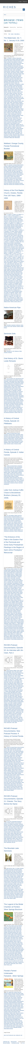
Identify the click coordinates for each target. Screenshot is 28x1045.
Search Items (19, 27)
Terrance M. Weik (17, 443)
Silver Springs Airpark (16, 1022)
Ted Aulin (19, 288)
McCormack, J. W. (7, 601)
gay (7, 85)
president (15, 702)
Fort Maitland (20, 585)
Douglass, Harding (17, 933)
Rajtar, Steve (16, 833)
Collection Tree (6, 1041)
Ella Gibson (17, 437)
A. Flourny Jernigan (15, 215)
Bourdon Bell (6, 873)
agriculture (11, 164)
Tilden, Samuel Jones (14, 717)
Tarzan (12, 958)
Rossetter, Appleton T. (8, 615)
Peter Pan (19, 114)
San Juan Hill (14, 713)
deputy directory (20, 381)
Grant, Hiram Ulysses (12, 689)
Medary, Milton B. (15, 885)
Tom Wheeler (11, 292)
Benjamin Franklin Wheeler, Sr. (10, 227)
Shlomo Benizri (7, 123)
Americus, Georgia (10, 568)
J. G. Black (9, 253)
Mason (9, 600)
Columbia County (7, 579)
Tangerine (11, 529)
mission (9, 606)
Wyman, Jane (9, 964)
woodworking (6, 484)
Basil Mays (13, 224)
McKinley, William (18, 697)
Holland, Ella (9, 592)
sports (14, 779)
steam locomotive (13, 781)
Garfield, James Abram (8, 688)
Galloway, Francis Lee (17, 587)
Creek (13, 236)
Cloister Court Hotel (8, 929)
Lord (8, 267)
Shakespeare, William (11, 838)
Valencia (16, 531)
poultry (5, 179)
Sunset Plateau (7, 894)
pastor (14, 278)
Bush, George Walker (19, 675)
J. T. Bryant (13, 257)
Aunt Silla (10, 927)
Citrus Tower (18, 996)
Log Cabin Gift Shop (8, 943)
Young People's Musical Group (17, 639)
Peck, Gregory (12, 946)
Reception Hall (14, 949)
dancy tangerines (11, 520)
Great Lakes (18, 761)
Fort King (22, 936)
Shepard (19, 121)
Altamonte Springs (16, 60)
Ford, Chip (12, 469)
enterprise (21, 240)
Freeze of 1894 (7, 245)
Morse (20, 885)
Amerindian (19, 218)
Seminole (9, 121)
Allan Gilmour (10, 60)
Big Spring (14, 927)
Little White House (11, 697)
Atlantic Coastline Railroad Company (15, 166)
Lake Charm (17, 263)
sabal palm (20, 890)
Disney (5, 382)
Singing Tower (21, 891)
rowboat (19, 773)
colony (10, 236)
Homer (5, 88)
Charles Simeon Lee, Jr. (8, 232)
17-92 (7, 378)
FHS (13, 825)
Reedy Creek (19, 704)
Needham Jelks (7, 272)
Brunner (14, 68)
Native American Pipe (12, 307)
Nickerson (9, 112)
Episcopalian (9, 583)
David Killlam (9, 76)
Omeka (23, 1043)
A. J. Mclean (8, 58)
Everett (12, 82)
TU (15, 408)
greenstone (13, 325)
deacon (9, 237)
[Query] (14, 9)
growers (20, 246)
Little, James (10, 594)
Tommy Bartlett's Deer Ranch (9, 1025)
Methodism (6, 605)
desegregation (6, 757)
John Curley (18, 94)
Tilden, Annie (9, 839)
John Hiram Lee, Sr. (15, 259)
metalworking (21, 471)
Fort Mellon (6, 587)
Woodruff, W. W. (20, 637)
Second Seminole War (8, 837)
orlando (12, 112)
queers (5, 115)
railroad (17, 179)
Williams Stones (7, 301)
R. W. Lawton (15, 280)
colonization (6, 236)
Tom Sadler (18, 132)
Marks (8, 597)
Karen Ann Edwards (20, 98)
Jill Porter (9, 91)
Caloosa (16, 231)
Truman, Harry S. (13, 718)
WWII (16, 722)
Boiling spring (6, 928)
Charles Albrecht (7, 71)
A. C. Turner (8, 215)
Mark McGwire (17, 106)
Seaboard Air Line (18, 951)
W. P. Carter (16, 296)
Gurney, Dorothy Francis (15, 881)
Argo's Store (14, 220)
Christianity (20, 232)
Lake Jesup (14, 266)
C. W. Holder (11, 231)
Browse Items (14, 1041)
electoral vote (20, 684)
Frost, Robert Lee (14, 687)
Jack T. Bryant (9, 258)
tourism (5, 718)
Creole (9, 877)
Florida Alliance (20, 386)
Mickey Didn (16, 110)
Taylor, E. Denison (19, 895)
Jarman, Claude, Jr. (17, 941)
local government (9, 172)
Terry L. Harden (7, 130)
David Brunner (10, 75)
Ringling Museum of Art (16, 1018)
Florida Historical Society (19, 825)
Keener (11, 99)
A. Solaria (21, 217)
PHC (11, 396)
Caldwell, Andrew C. (11, 574)
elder (13, 581)
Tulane (17, 408)
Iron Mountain (14, 882)
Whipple (14, 632)
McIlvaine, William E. (15, 601)
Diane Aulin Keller (12, 239)
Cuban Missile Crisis (13, 381)
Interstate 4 (15, 390)
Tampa (16, 129)
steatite (21, 326)
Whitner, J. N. (6, 635)
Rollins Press (9, 180)
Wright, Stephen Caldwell (9, 790)
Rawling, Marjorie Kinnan (16, 947)
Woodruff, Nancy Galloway (11, 637)
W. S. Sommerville (10, 297)
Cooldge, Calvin (13, 876)
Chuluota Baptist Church (12, 233)
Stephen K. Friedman (12, 127)
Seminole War (10, 181)
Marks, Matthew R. (17, 598)
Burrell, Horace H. (13, 874)
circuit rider (18, 577)
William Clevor (13, 300)
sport (14, 181)
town (16, 181)
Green (5, 590)
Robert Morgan (15, 117)
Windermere (20, 531)
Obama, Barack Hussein (15, 700)
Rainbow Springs (11, 1016)
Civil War (8, 235)
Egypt (9, 758)
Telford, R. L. (14, 623)
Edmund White (11, 81)
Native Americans (18, 439)
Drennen (20, 80)
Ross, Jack (19, 835)
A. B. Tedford (18, 214)
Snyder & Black (19, 956)
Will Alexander (6, 300)
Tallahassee (6, 623)
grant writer (11, 388)
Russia (11, 774)
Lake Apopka (19, 593)
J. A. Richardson (18, 250)
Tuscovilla (6, 293)
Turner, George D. (12, 629)
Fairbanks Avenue (7, 386)
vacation (18, 718)
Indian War (18, 171)
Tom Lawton (6, 292)
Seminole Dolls (10, 334)
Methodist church (16, 605)
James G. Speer (16, 258)
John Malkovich (10, 95)
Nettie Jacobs (9, 274)
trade (23, 782)
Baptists (8, 224)
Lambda (12, 101)
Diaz (20, 78)
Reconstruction (15, 396)
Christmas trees (12, 996)
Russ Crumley (9, 119)
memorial (5, 829)
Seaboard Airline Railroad (9, 1020)
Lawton (17, 266)
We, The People (7, 963)
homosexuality (10, 88)
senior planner (12, 404)
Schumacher (6, 120)
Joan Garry (19, 93)
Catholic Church (7, 753)
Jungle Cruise (13, 942)
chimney (20, 753)
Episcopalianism (16, 583)
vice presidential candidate (13, 719)
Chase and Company (8, 518)
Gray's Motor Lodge (14, 938)
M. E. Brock (14, 267)
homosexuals (15, 88)
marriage (5, 600)
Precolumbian (6, 477)
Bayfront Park (20, 673)
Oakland (17, 609)
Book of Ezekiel (7, 872)
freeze (10, 521)
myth (12, 831)
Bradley (5, 68)
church (8, 577)
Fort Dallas (15, 585)
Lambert (14, 884)
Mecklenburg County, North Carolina (11, 603)
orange (5, 175)
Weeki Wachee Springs (8, 1028)
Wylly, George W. (7, 639)
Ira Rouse (9, 250)
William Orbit (11, 137)
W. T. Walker (17, 297)
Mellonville (20, 603)
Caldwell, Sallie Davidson (12, 576)
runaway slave (18, 712)
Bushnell (21, 435)
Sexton (16, 284)
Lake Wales (10, 884)
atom (5, 1035)
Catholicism (13, 753)
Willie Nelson (17, 137)
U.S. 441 (21, 960)
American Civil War (12, 218)
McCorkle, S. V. (20, 600)
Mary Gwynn (13, 269)
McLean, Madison (11, 602)
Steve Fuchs (18, 127)
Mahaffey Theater (7, 104)
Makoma (20, 104)
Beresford (13, 570)
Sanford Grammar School (9, 399)
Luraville (15, 594)
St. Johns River (19, 285)
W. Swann (10, 134)
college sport (6, 755)
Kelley (15, 99)
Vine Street (20, 482)
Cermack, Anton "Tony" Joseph (14, 676)
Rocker (20, 117)
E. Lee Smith (11, 240)
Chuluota (5, 233)
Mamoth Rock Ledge (16, 943)
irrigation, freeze (10, 523)
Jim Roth (18, 91)
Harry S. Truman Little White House (11, 692)
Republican (6, 705)
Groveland (13, 246)
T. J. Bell (10, 288)
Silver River (17, 954)
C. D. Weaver (9, 230)
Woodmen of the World (19, 184)
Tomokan (16, 292)
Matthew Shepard (11, 107)
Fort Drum (16, 244)
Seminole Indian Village (12, 953)
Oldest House (13, 1014)
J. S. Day (9, 257)
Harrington (20, 590)
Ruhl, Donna (19, 477)
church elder (12, 577)
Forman (15, 82)
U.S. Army (18, 629)
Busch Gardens (20, 68)
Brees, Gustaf (6, 874)
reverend (17, 282)
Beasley (16, 224)
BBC (9, 749)
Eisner (21, 81)
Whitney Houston (7, 136)
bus (12, 752)
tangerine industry (17, 529)
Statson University (10, 287)
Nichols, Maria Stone (18, 607)
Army (18, 568)
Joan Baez (15, 93)
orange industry (7, 176)
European (12, 468)
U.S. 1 (15, 959)
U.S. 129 (19, 959)
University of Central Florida (11, 786)
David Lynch (14, 76)
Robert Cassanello (15, 442)
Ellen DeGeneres (7, 82)
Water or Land (19, 839)
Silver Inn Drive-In (10, 954)
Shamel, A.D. (6, 529)
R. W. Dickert (10, 280)
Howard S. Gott (14, 249)
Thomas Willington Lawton (17, 291)
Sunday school (13, 622)
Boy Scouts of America (8, 167)
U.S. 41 (17, 960)
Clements (8, 72)
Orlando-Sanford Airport (13, 394)
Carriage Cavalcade (20, 994)
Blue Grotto (19, 927)
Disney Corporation (11, 382)
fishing (14, 686)
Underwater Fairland (8, 962)
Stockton (12, 620)
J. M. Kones (16, 254)
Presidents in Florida (12, 704)
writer (13, 722)
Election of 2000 (7, 684)
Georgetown (6, 388)
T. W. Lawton (14, 288)
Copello (21, 72)
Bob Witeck (11, 67)
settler (5, 838)
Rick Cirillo (9, 116)
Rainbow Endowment (16, 115)
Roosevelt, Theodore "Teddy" (9, 712)
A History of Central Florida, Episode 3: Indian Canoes (14, 452)
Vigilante (16, 412)
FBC (21, 241)
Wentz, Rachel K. (16, 787)
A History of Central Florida (11, 433)
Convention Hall (7, 997)
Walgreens (15, 134)
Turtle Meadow (11, 959)
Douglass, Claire (10, 933)
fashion (19, 758)
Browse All (6, 27)
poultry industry (10, 179)
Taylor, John (6, 897)
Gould (20, 588)
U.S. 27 (10, 960)
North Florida (12, 609)
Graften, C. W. (21, 589)
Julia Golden (9, 262)
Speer (9, 619)
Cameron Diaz (7, 69)
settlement (8, 618)
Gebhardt (11, 85)
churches (19, 233)
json (14, 1035)
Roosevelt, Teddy (20, 710)
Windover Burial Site (13, 788)
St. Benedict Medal (19, 779)
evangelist (14, 584)
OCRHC (5, 441)
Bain (20, 63)
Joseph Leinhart (17, 261)
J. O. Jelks (20, 256)
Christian (15, 232)
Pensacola (18, 610)
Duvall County (6, 468)
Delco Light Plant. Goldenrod (17, 237)
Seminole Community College (9, 402)
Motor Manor (6, 946)
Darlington (10, 580)
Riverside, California (15, 527)
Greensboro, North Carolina (12, 590)
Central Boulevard (10, 467)
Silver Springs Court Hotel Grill (10, 956)
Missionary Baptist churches (17, 270)
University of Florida (12, 411)
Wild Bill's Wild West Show (12, 841)
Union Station (14, 962)
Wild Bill (5, 841)
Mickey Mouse (17, 768)
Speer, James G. (13, 619)
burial (10, 752)
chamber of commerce (17, 167)
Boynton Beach (20, 67)
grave (14, 761)
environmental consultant (18, 383)
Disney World (17, 382)
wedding (18, 631)
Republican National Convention (15, 705)
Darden (19, 73)
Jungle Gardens (20, 1007)
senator (7, 404)
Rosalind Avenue (13, 835)
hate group (11, 762)
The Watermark (17, 130)
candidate (6, 676)
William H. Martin (19, 300)
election (14, 683)
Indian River (17, 695)
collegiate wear (18, 755)
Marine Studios (16, 1010)
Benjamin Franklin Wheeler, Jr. (17, 226)
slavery (7, 285)
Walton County (10, 631)
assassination (8, 671)
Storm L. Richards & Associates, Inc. (16, 407)
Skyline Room (12, 1023)
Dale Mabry (10, 73)
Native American (20, 174)
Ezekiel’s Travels (7, 385)
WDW (19, 412)
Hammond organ (14, 248)
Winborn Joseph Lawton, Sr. (16, 301)
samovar (17, 775)
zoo (21, 412)
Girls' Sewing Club (7, 171)
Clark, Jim (7, 679)
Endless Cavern (14, 934)
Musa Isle (18, 1012)
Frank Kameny (11, 84)
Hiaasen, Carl (6, 695)
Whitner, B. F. (13, 633)
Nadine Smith (10, 111)
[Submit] (24, 9)
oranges (5, 276)
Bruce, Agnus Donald (8, 572)
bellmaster (9, 871)
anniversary (6, 220)
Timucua (18, 480)
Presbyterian (9, 611)
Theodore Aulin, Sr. (7, 291)
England (16, 758)
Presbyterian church (16, 611)
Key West (10, 696)
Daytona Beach (7, 77)
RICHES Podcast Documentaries (15, 708)
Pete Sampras (14, 114)
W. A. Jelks (10, 293)
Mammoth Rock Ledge (8, 1010)
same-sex (15, 119)
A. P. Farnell (9, 217)
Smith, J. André (10, 778)
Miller (20, 110)
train (18, 784)
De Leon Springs (18, 822)
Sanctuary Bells (7, 891)
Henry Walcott (21, 248)
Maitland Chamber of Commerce (10, 174)
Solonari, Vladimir (17, 778)
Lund (11, 267)
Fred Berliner (17, 84)
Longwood (17, 103)
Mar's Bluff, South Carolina (13, 596)
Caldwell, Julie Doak (11, 575)
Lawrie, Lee (19, 884)
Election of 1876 (20, 683)
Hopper (19, 388)
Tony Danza (9, 133)
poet (9, 702)
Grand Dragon (20, 760)
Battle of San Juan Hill (13, 673)
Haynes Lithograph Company (14, 1006)
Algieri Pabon (18, 59)
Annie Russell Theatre (8, 63)
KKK (5, 765)
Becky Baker (10, 64)
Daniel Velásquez (11, 437)
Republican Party (7, 706)
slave (5, 285)
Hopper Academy (7, 390)
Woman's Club (12, 184)
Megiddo (12, 108)
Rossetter (20, 614)
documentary (19, 467)
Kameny (14, 98)
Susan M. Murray (10, 129)
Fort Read (11, 587)
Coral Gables (16, 680)
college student (12, 755)
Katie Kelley (6, 439)
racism (5, 771)
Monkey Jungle (13, 1012)
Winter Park (6, 184)
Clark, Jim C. (12, 679)
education (10, 170)
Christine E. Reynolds (15, 71)
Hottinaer (20, 88)
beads (11, 749)
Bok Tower (14, 871)
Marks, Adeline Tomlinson (15, 597)
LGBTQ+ (8, 103)
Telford (10, 623)
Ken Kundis (18, 99)
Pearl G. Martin (19, 278)
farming (13, 170)
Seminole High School (14, 403)
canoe (5, 467)
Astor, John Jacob (15, 671)
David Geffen (15, 75)
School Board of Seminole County (12, 400)
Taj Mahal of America (19, 894)
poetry (11, 702)
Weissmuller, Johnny (15, 963)
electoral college (14, 684)
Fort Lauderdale (7, 687)
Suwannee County (20, 622)
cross (14, 756)
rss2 (21, 1035)
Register (25, 1)
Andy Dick (9, 62)
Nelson (11, 272)
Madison (18, 594)
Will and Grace (14, 136)
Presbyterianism (7, 613)
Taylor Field (6, 1024)
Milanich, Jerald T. (7, 472)
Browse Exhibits (6, 1043)
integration (16, 764)
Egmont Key (17, 81)
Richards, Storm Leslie (8, 398)
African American (9, 670)
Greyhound (6, 762)
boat (15, 749)
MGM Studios (19, 945)
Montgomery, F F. (15, 606)
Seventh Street (18, 404)
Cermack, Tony (7, 678)
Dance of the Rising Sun (15, 877)
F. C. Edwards (11, 241)
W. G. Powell (10, 295)
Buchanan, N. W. (11, 675)
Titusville (20, 717)
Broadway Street (11, 228)
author (20, 671)
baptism (9, 570)
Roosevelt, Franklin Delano (11, 710)
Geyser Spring (9, 1005)
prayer (16, 770)
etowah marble (20, 880)
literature (5, 697)
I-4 (11, 390)
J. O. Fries (15, 256)
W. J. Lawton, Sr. (10, 296)
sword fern (12, 894)
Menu (5, 14)
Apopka (10, 220)
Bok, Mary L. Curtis (11, 751)
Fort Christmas (10, 244)
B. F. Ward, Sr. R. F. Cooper (14, 222)
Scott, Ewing (12, 951)
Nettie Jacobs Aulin (16, 274)
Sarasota (19, 119)
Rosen (5, 119)
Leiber (11, 102)
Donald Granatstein (7, 80)
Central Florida (9, 379)
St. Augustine (12, 714)
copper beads (9, 756)
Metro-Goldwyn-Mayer (11, 945)
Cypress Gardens (7, 998)
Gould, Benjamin (7, 589)
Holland (5, 592)
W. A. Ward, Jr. (16, 293)
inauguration (12, 695)
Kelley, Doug (20, 764)
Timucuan (22, 480)
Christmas (22, 71)
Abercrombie (18, 58)
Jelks (20, 258)
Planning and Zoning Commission (15, 177)
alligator (14, 670)
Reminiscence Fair (11, 282)
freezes (11, 245)
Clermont (15, 235)
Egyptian (12, 758)
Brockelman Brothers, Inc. (17, 516)
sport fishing (10, 779)
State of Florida (9, 405)
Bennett (14, 64)
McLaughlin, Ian (15, 391)
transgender (17, 133)
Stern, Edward (17, 893)
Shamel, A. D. (18, 528)
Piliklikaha (6, 442)
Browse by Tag (13, 27)
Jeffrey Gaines (14, 90)
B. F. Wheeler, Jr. (11, 223)
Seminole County (11, 284)
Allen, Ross (8, 925)
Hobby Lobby (6, 940)
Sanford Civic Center (17, 398)
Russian (14, 774)
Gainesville (20, 687)
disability (18, 682)
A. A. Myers (13, 214)
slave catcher (18, 777)
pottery (9, 442)
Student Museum (7, 408)
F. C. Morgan (16, 241)
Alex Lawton (6, 218)
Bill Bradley (9, 65)
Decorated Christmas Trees (13, 932)
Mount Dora (12, 699)
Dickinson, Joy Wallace (8, 824)
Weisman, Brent (10, 787)
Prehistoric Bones (7, 947)
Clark (5, 72)
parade (16, 395)
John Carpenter (12, 94)
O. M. (21, 274)
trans (13, 133)
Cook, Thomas (7, 876)
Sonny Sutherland (11, 124)
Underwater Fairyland (17, 1027)
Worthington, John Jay (11, 842)
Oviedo (15, 276)
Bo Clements (6, 67)
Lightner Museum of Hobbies (15, 1009)
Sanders (12, 891)
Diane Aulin (6, 239)
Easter (10, 878)
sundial (21, 893)
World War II (9, 722)
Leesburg (6, 594)
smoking (18, 326)
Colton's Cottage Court (8, 930)
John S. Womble (10, 261)
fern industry (19, 170)
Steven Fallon (6, 128)
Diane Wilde (16, 78)
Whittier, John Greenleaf (12, 721)
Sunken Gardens (7, 958)
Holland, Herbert (16, 592)
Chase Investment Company (18, 518)
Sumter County (7, 622)
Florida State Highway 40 (9, 1003)
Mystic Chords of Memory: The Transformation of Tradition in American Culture (12, 830)
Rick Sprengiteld (14, 116)
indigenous (18, 325)
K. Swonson (14, 262)
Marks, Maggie (10, 598)
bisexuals (21, 65)
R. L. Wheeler (17, 279)
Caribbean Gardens (12, 994)
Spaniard (17, 478)
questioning (9, 115)
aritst (5, 749)
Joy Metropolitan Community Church (14, 97)
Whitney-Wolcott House (18, 298)
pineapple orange (7, 527)
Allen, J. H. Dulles (16, 868)
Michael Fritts (10, 110)
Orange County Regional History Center (15, 441)
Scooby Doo (11, 120)
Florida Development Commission (15, 1002)
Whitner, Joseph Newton (14, 635)
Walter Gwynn (10, 298)
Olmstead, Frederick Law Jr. (9, 889)
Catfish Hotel (18, 928)
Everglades (11, 585)
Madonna (21, 103)
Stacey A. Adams (12, 125)
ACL (7, 164)
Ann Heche (19, 62)
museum (9, 769)
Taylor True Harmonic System (9, 895)
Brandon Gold (10, 68)
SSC (5, 405)
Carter (14, 69)
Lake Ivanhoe (10, 827)
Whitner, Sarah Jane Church (15, 636)
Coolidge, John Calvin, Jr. (9, 680)
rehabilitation (21, 396)
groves (16, 246)
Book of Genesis (13, 872)
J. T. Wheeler (18, 257)
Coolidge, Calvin (18, 679)
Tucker (20, 292)
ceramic (17, 753)
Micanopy (6, 606)
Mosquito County (7, 271)
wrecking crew (20, 788)
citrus (5, 168)
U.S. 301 (14, 960)
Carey (11, 69)
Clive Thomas (13, 72)
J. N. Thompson (9, 256)
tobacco (5, 327)
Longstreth (13, 103)
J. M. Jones (11, 254)
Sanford (5, 616)
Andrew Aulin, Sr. (12, 219)
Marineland (21, 1010)
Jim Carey (14, 91)
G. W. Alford (16, 245)
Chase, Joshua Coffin (8, 519)
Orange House (10, 610)
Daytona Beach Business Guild (16, 77)
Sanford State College (18, 399)
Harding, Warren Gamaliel (10, 691)
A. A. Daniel (8, 214)
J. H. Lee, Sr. (18, 253)
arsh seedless (11, 515)
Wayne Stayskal (21, 134)
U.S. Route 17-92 (11, 409)
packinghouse (19, 525)
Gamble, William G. (14, 588)
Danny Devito (15, 73)
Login (20, 1)
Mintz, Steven (6, 699)
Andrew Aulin (6, 219)
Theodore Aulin (10, 289)
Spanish (20, 478)
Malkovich (6, 106)
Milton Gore (9, 270)
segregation (6, 777)
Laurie (8, 102)
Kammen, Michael (19, 826)
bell (13, 749)
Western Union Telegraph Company (16, 183)
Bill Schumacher (15, 65)
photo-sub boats (18, 946)
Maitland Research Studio (9, 768)
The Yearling (21, 958)
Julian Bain (10, 98)
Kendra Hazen (12, 439)
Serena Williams (14, 121)
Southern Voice (19, 124)
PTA (14, 179)
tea (21, 781)
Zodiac (14, 898)
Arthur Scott (19, 220)
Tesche (11, 130)
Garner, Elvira (17, 387)
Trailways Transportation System (10, 784)
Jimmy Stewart (9, 93)
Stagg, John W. (7, 620)
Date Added (16, 33)
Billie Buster (18, 227)
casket (22, 752)
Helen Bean (20, 86)
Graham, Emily (14, 760)
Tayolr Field (16, 958)
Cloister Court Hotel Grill (16, 929)
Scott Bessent (17, 120)
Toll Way (12, 408)
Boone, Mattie (19, 571)
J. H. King (14, 253)
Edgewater (6, 81)
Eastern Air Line (7, 934)
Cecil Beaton (18, 69)
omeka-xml (18, 1035)
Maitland (20, 172)
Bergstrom (19, 64)
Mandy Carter (11, 106)
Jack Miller (12, 89)
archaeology (19, 465)
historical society (16, 762)
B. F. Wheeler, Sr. (18, 223)
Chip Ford (6, 437)
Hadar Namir (12, 86)
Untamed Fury (21, 962)
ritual (11, 326)
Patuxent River (7, 396)
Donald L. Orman (19, 239)
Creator (12, 33)
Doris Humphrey (15, 80)
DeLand (17, 580)
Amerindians (18, 434)
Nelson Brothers (17, 272)
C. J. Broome (20, 230)
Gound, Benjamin (14, 589)
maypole (10, 391)
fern (16, 170)
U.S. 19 (6, 960)
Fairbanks (13, 385)
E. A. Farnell (6, 240)
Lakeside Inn (20, 696)
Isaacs (13, 250)
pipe (9, 326)
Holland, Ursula (14, 593)
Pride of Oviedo (7, 279)
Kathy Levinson (7, 99)
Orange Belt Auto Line (11, 175)
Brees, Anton (21, 873)
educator (5, 758)
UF (7, 411)
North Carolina (7, 609)
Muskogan (13, 271)
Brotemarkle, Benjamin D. (17, 821)
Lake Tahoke (14, 696)
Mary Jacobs (18, 269)
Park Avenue (20, 395)
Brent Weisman (16, 435)
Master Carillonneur (8, 885)
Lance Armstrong (17, 101)
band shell (18, 378)
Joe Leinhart (8, 259)
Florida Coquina (7, 881)
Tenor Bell (11, 897)
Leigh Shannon (16, 102)
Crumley (5, 73)
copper (5, 756)
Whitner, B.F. (18, 633)
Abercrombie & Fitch (8, 59)
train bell (20, 784)
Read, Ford (13, 613)
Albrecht (13, 59)
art (11, 351)
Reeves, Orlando (10, 834)
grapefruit (15, 521)
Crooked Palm (19, 997)
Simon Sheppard (13, 123)
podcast (16, 476)
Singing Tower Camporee (9, 893)
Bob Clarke (10, 435)
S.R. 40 (8, 951)
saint (5, 775)
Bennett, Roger (7, 674)
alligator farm (11, 992)
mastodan (6, 1011)
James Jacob (17, 89)
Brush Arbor (17, 228)
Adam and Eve (9, 868)
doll (13, 351)
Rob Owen (10, 117)
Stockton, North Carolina (19, 620)
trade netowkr (13, 783)
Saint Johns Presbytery (17, 615)
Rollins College (14, 773)
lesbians (20, 102)
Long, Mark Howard (14, 471)
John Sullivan (16, 95)
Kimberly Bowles (7, 101)
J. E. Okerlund (16, 252)
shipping (20, 284)
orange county (19, 175)
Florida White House (20, 686)
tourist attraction (18, 782)
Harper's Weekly (19, 691)
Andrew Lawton (19, 219)
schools (20, 283)
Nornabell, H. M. (17, 887)
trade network (19, 783)
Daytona (19, 76)
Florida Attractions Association (13, 936)
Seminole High (7, 403)
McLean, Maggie (19, 602)
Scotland (12, 616)
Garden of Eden (7, 937)
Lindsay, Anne (20, 827)
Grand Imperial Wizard (8, 761)
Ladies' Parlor (19, 942)
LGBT (5, 103)
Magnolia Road (16, 172)
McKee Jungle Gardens (12, 1011)
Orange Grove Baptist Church (15, 275)
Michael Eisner (17, 108)
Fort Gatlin (20, 244)
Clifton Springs (20, 235)
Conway (18, 72)
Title (9, 33)
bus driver (15, 752)
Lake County (7, 471)
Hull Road (17, 438)
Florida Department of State (9, 387)
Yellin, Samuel (10, 898)
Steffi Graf (18, 125)
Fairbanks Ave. (18, 385)
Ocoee (14, 524)
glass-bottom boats (14, 937)
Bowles (15, 67)
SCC (5, 400)
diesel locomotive (13, 757)
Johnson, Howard (7, 942)
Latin (9, 766)
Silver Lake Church (14, 618)
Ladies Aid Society (10, 263)
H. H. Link (9, 248)
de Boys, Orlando (10, 822)
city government (15, 168)
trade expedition (7, 783)
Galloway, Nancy (7, 588)
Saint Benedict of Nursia (11, 775)
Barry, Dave (6, 673)
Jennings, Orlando (12, 826)
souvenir (5, 779)
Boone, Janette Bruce (12, 571)
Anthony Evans (16, 63)
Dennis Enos (6, 78)
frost (12, 521)
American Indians (11, 434)
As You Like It (9, 821)
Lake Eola (6, 827)
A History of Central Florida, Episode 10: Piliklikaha (11, 420)
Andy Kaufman (14, 62)
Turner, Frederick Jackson (9, 481)
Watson (14, 631)
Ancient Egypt (6, 748)
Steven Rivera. (12, 128)
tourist (8, 718)
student (19, 781)
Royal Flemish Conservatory (12, 890)
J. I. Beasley (6, 254)
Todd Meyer (13, 132)
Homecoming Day (7, 249)
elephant (5, 686)
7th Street (11, 378)
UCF (15, 481)
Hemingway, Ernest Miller (17, 693)
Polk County (17, 889)
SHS (22, 404)
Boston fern (19, 872)
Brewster (5, 228)
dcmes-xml (11, 1035)
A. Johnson (14, 58)
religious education (10, 614)
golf (12, 171)
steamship (10, 715)
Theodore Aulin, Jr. (16, 289)
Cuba (15, 682)
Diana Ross (11, 78)
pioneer (5, 611)
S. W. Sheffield (15, 283)
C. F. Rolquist (14, 230)
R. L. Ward (12, 279)
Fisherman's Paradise (12, 1001)
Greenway (16, 388)
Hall (16, 86)
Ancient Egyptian (13, 748)
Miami (21, 605)
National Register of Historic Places (11, 392)
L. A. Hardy (20, 262)
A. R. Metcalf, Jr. (15, 217)
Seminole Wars (20, 837)
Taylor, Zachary (16, 715)
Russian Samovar (20, 774)
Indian (14, 171)
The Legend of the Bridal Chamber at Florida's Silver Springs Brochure (13, 906)
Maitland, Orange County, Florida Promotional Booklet (14, 146)
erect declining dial (12, 880)
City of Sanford (15, 379)
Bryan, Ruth (12, 674)
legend (15, 827)
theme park (6, 782)
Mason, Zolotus (14, 600)
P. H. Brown (10, 278)
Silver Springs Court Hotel (17, 955)
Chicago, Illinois (13, 678)
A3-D (14, 378)
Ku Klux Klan (8, 765)
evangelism (9, 584)
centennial (20, 231)
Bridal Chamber (13, 928)
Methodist (10, 605)
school (14, 180)
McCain (8, 108)
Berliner (5, 65)
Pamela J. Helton (7, 114)
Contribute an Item (15, 1043)
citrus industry (9, 168)
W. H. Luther (16, 295)
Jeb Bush (9, 90)
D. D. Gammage (18, 236)
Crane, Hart (11, 682)
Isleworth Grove (17, 523)
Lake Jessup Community (15, 265)
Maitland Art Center (15, 104)
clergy (11, 235)
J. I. (22, 253)
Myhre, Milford (11, 887)
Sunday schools (18, 287)
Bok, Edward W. (19, 871)
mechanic (21, 391)
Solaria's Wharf (13, 285)
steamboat (6, 715)
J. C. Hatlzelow (10, 252)
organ (9, 276)
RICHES (9, 7)
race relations (20, 770)
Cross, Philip (17, 756)
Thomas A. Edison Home (13, 1024)
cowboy (5, 822)
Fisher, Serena (14, 386)
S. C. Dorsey (9, 283)
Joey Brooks (6, 94)
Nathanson (15, 111)
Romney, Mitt (14, 709)
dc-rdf (7, 1035)
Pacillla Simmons (18, 112)
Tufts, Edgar (6, 629)
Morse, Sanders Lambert (8, 886)
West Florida (9, 632)
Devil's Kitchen (14, 998)
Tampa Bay (20, 129)
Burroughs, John (20, 874)
